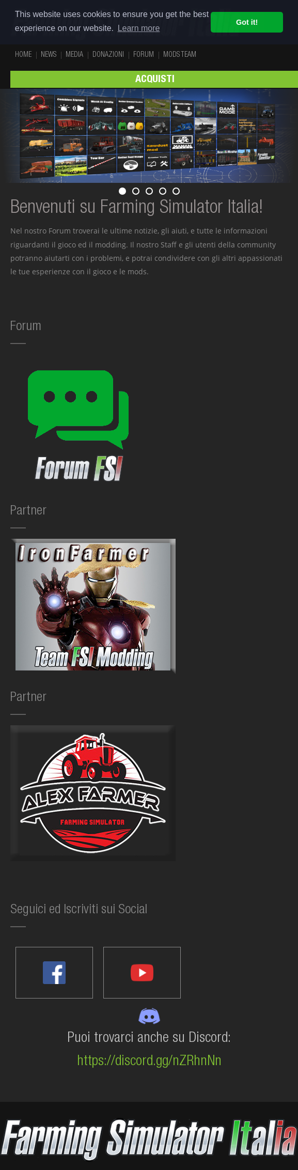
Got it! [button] (247, 22)
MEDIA (74, 55)
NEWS (48, 55)
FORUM (143, 55)
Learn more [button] (139, 28)
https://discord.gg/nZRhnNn (149, 1062)
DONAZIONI (108, 55)
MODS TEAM (179, 55)
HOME (23, 55)
